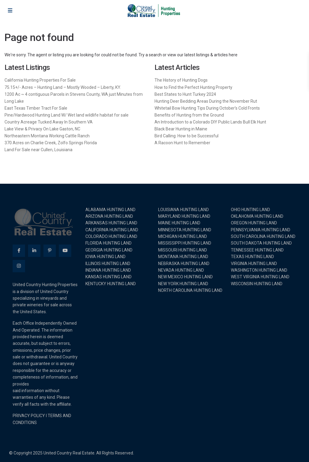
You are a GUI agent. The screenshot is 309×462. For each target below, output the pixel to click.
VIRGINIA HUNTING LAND (254, 263)
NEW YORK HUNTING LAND (183, 283)
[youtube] (65, 251)
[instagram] (19, 266)
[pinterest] (49, 251)
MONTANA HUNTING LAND (183, 256)
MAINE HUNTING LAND (179, 222)
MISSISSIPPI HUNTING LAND (184, 243)
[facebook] (19, 251)
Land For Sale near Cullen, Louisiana (38, 149)
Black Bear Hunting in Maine (180, 128)
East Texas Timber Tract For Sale (36, 108)
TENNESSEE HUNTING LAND (257, 250)
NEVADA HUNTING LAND (181, 270)
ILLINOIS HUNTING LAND (107, 263)
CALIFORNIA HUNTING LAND (111, 229)
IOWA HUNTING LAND (105, 256)
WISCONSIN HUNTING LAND (256, 283)
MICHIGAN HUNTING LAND (182, 236)
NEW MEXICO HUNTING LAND (185, 276)
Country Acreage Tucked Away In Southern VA (49, 122)
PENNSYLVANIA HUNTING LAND (260, 229)
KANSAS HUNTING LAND (108, 276)
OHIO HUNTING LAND (250, 209)
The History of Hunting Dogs (181, 80)
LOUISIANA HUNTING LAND (183, 209)
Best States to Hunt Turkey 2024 (185, 94)
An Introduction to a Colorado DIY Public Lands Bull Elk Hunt (210, 122)
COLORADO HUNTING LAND (111, 236)
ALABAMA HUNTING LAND (110, 209)
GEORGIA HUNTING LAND (108, 250)
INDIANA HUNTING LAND (108, 270)
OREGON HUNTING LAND (254, 222)
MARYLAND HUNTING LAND (184, 216)
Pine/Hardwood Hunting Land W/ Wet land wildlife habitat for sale (67, 115)
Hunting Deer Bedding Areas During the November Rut (205, 101)
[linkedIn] (34, 251)
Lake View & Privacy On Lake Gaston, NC (42, 128)
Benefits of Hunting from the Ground (189, 115)
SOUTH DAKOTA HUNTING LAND (261, 243)
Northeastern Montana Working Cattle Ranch (47, 135)
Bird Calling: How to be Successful (186, 135)
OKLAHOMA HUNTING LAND (257, 216)
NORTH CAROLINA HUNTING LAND (190, 290)
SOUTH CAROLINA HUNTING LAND (263, 236)
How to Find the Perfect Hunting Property (193, 87)
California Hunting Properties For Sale (40, 80)
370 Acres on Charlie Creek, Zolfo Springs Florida (51, 142)
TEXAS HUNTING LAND (252, 256)
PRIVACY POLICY (29, 415)
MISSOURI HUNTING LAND (182, 250)
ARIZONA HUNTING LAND (109, 216)
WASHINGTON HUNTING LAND (259, 270)
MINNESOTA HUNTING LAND (184, 229)
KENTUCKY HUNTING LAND (110, 283)
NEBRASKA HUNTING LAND (183, 263)
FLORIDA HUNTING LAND (108, 243)
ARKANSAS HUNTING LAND (111, 222)
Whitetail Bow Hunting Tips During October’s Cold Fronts (207, 108)
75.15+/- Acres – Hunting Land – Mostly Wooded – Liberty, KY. (63, 87)
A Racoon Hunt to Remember (182, 142)
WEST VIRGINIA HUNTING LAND (260, 276)
